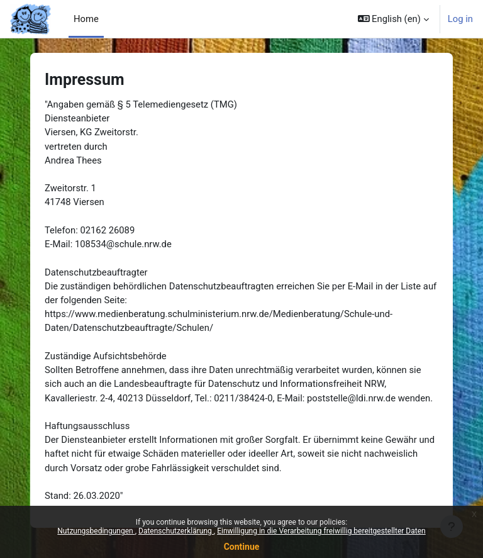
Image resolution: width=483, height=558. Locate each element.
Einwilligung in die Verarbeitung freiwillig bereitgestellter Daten (321, 531)
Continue (242, 547)
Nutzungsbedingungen (96, 531)
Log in (460, 19)
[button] (393, 19)
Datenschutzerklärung (176, 531)
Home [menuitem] (86, 19)
